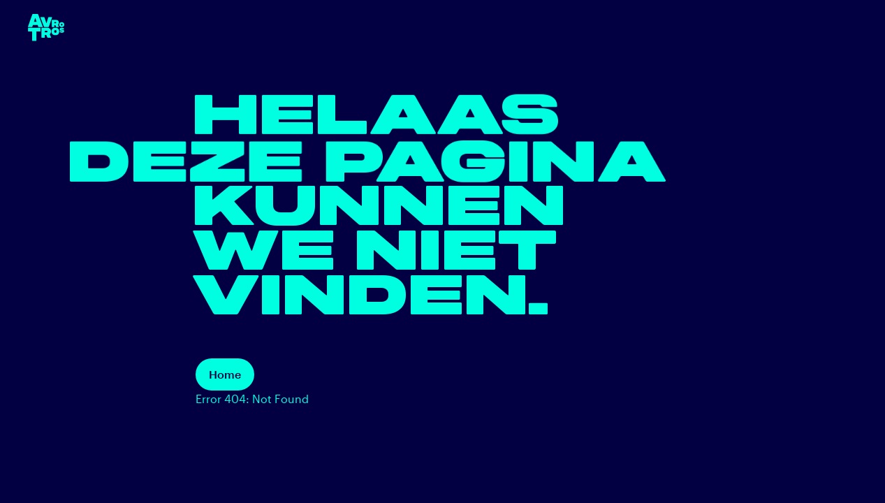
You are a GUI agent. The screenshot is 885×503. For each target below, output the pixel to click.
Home (225, 374)
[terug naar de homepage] (46, 27)
